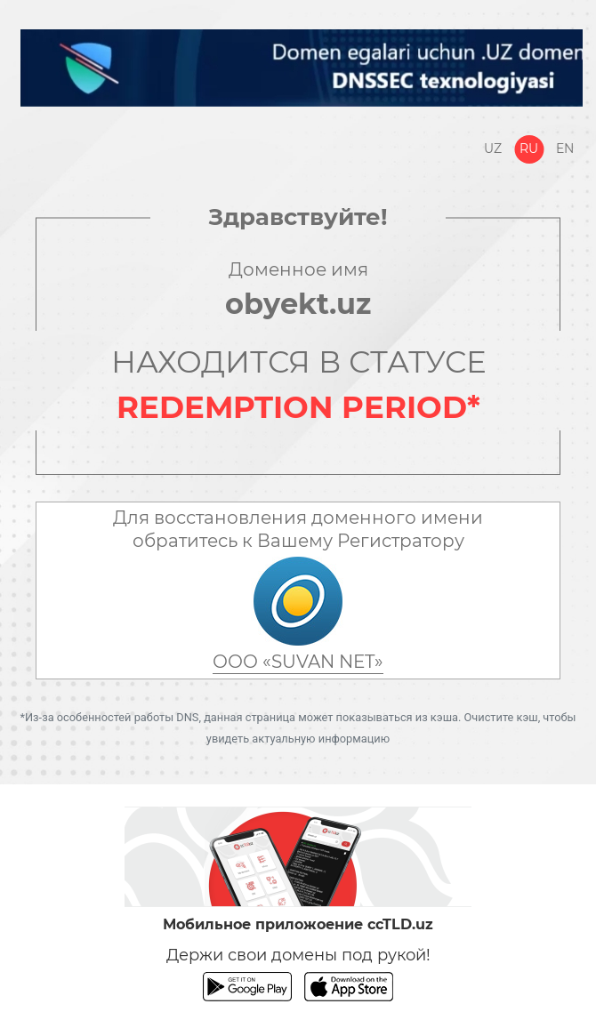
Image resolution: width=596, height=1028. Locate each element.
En (565, 149)
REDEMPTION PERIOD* (298, 407)
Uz (493, 149)
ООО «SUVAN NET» (298, 661)
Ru (528, 149)
